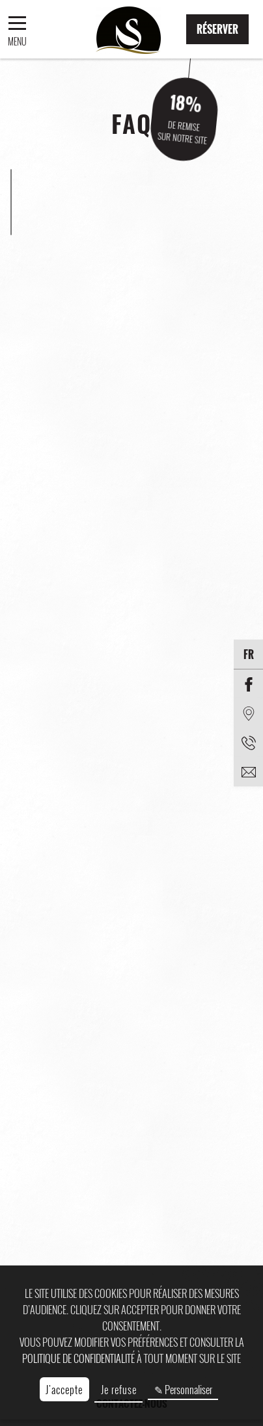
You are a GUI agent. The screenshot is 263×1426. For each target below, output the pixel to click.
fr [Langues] (248, 654)
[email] (248, 771)
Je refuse (119, 1389)
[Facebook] (248, 684)
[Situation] (248, 713)
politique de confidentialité (78, 1358)
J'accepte (64, 1389)
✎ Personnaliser (183, 1389)
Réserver (217, 29)
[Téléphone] (248, 742)
